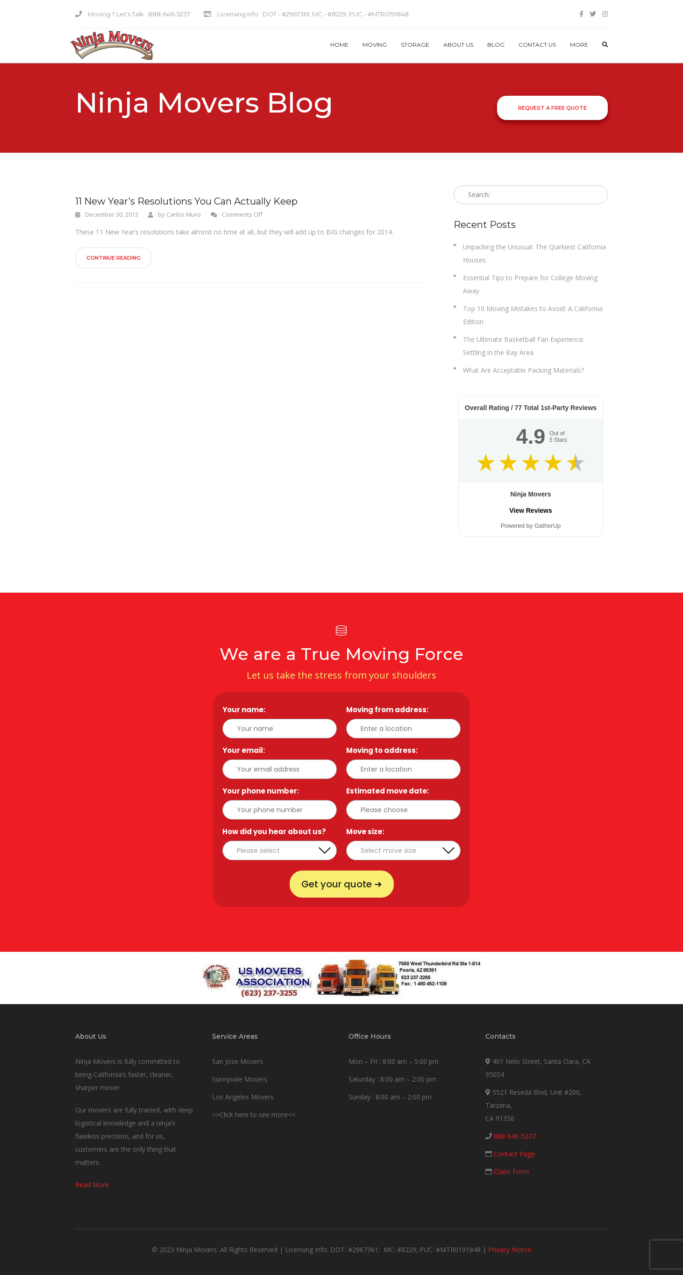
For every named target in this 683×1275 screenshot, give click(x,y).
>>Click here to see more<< (253, 1114)
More (579, 44)
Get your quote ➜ (341, 884)
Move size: (367, 831)
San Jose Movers (237, 1061)
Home (339, 44)
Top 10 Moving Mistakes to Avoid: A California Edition (533, 315)
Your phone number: (263, 791)
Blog (496, 44)
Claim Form (511, 1171)
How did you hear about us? (276, 831)
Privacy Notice (510, 1249)
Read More (92, 1184)
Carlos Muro (183, 214)
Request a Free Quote (552, 108)
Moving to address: (384, 750)
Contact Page (514, 1153)
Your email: (246, 750)
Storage (415, 44)
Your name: (246, 710)
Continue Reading (113, 258)
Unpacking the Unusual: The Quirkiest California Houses (534, 253)
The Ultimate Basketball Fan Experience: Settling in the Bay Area (523, 346)
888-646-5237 (515, 1136)
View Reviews (530, 510)
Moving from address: (389, 710)
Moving (375, 44)
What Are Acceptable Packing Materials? (523, 370)
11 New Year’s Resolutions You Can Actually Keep (186, 201)
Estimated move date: (390, 791)
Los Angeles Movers (243, 1096)
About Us (458, 44)
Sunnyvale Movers (239, 1079)
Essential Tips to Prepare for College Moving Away (530, 284)
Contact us (537, 44)
